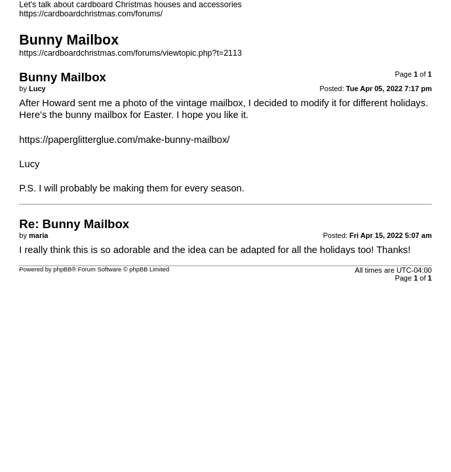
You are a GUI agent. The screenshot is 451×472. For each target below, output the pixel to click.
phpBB (62, 269)
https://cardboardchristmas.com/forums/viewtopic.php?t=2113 (130, 53)
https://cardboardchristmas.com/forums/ (91, 13)
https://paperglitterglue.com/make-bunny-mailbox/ (124, 139)
